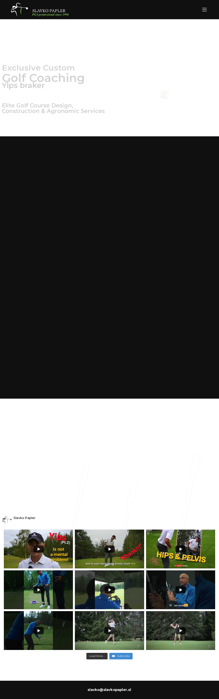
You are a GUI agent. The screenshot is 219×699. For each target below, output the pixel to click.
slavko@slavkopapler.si (109, 690)
